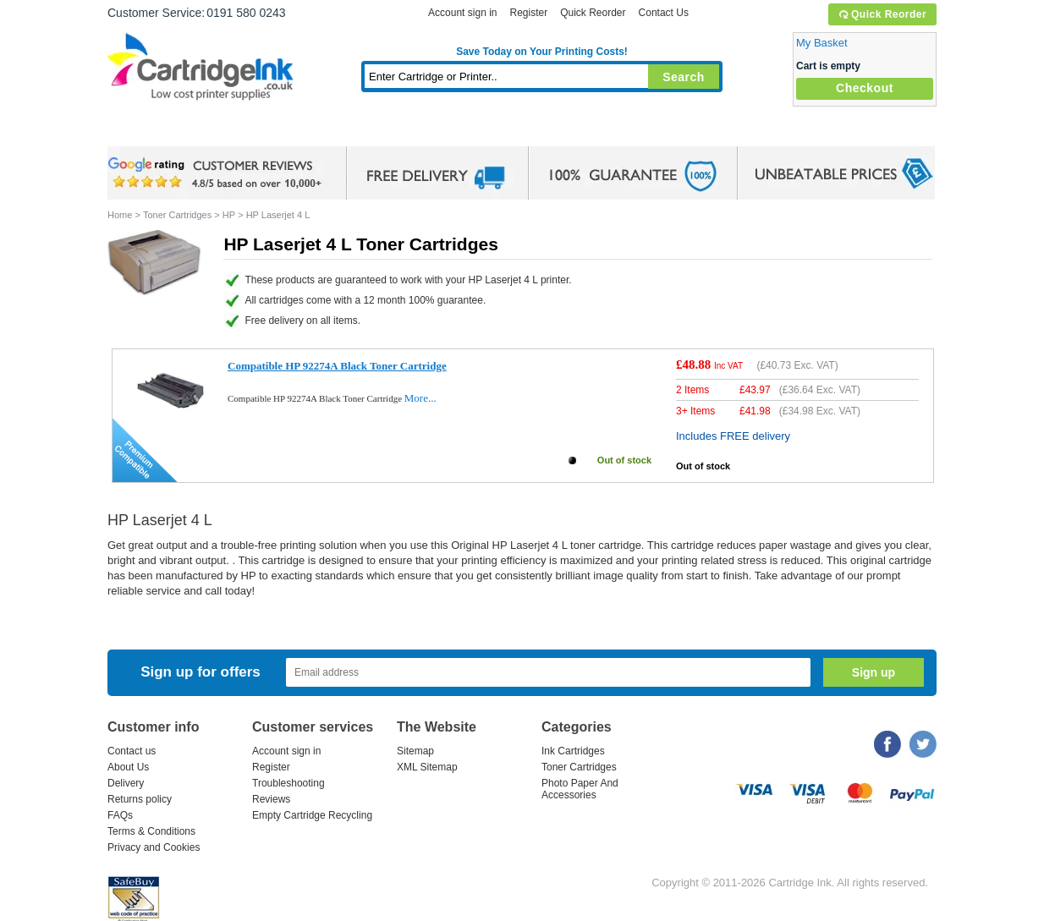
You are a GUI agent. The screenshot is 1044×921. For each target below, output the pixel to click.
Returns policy (139, 799)
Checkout (864, 88)
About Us (128, 767)
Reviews (271, 799)
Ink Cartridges (236, 130)
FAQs (120, 815)
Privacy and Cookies (153, 847)
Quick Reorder (882, 14)
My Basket (822, 42)
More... (420, 398)
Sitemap (415, 751)
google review (217, 173)
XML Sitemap (427, 767)
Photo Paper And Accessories (579, 789)
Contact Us (664, 13)
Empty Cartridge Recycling (312, 815)
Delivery (125, 783)
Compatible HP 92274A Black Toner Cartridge (337, 365)
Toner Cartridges (366, 130)
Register (528, 13)
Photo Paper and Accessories (546, 130)
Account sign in (462, 13)
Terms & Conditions (151, 831)
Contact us (131, 751)
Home (141, 130)
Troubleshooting (288, 783)
